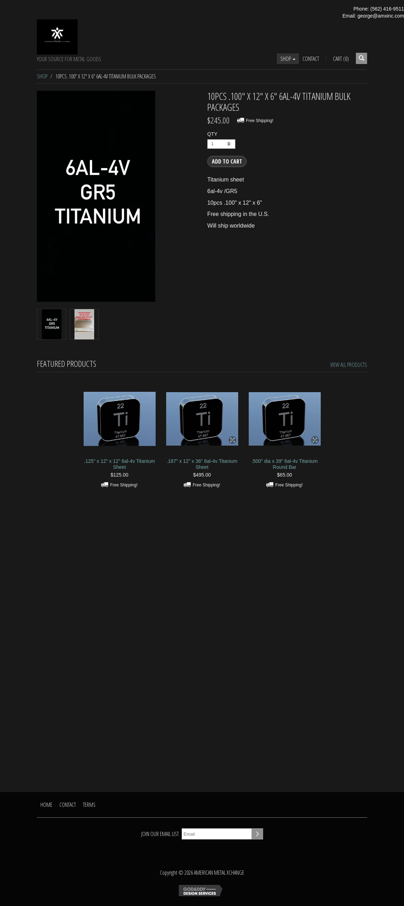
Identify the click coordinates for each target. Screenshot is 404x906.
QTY (212, 134)
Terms (89, 805)
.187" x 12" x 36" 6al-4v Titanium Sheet (202, 464)
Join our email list (160, 834)
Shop (287, 59)
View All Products (348, 365)
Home (46, 805)
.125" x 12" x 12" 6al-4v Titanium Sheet (119, 464)
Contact (310, 59)
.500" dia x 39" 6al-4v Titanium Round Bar (285, 464)
